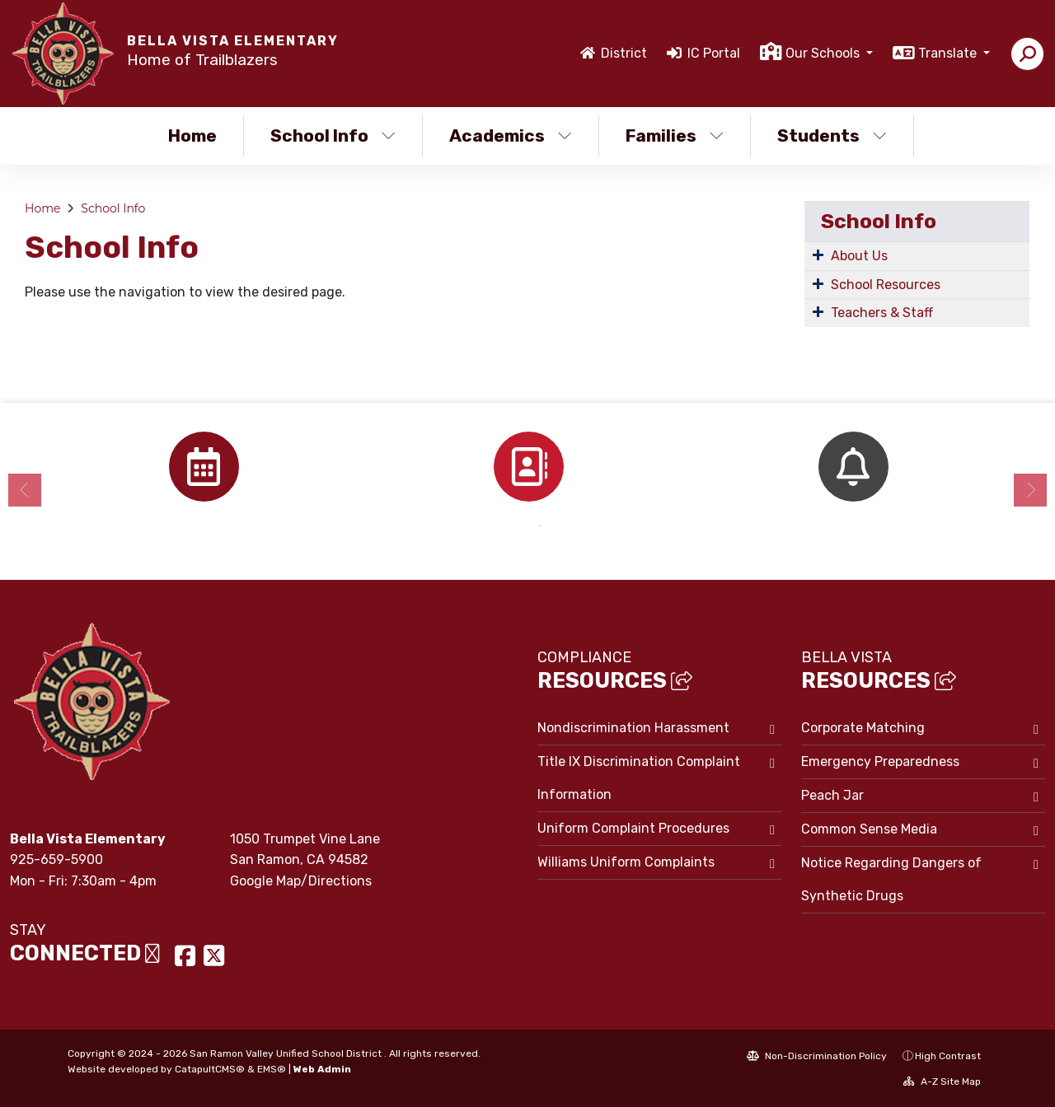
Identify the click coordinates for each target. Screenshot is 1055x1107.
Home (192, 135)
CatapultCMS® (210, 1069)
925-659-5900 (56, 859)
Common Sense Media (869, 829)
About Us (859, 256)
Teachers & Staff (882, 312)
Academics (510, 135)
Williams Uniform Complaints (626, 862)
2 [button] (540, 526)
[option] (203, 467)
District (624, 53)
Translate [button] (949, 53)
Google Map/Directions (301, 881)
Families (675, 135)
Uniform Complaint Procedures (633, 828)
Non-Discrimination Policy (817, 1056)
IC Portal (713, 53)
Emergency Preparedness (880, 761)
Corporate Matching (863, 728)
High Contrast (948, 1056)
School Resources (885, 284)
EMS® (271, 1069)
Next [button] (1030, 490)
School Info (333, 135)
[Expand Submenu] (818, 254)
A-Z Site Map (942, 1081)
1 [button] (515, 526)
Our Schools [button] (824, 53)
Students (832, 135)
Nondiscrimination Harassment (633, 728)
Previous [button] (24, 490)
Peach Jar (832, 795)
